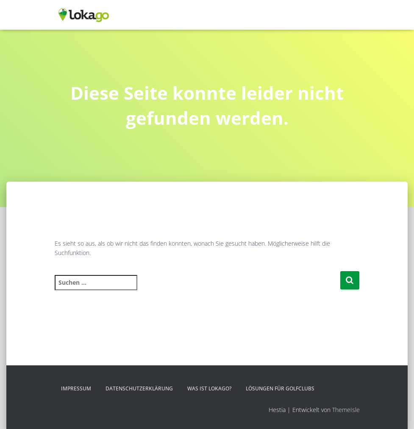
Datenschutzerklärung (139, 388)
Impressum (76, 388)
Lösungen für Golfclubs (280, 388)
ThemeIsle (346, 410)
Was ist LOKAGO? (209, 388)
